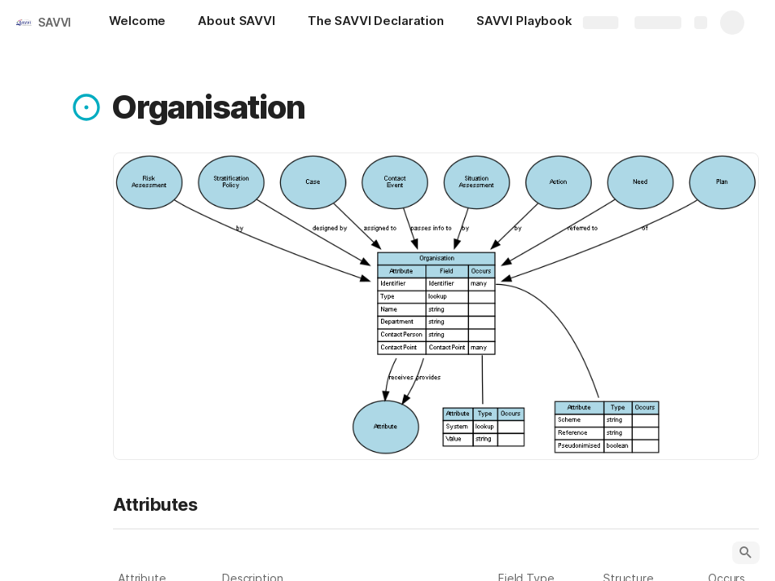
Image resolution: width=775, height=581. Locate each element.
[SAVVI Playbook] (532, 22)
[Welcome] (137, 22)
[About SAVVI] (236, 22)
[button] (86, 107)
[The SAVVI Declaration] (375, 22)
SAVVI (54, 22)
